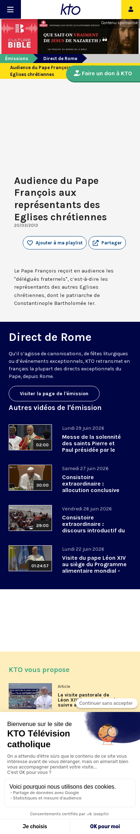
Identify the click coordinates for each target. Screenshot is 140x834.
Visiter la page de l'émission (54, 394)
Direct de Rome (60, 58)
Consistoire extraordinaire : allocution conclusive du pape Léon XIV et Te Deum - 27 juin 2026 (93, 490)
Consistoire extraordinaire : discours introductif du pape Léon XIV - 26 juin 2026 (93, 530)
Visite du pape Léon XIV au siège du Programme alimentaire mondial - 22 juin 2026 (94, 567)
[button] (107, 243)
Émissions (16, 58)
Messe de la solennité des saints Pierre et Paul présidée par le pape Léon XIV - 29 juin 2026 (93, 449)
